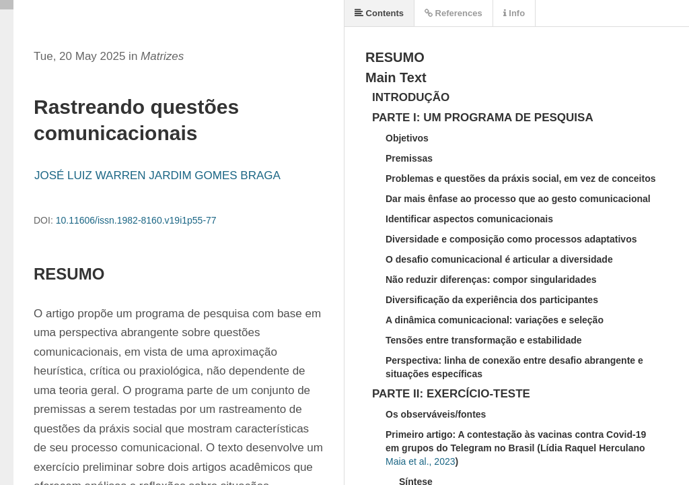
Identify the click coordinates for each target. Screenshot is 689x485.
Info (514, 13)
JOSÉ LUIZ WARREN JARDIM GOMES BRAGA (157, 175)
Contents (379, 13)
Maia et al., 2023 (421, 461)
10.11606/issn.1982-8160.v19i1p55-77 (136, 220)
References (453, 13)
